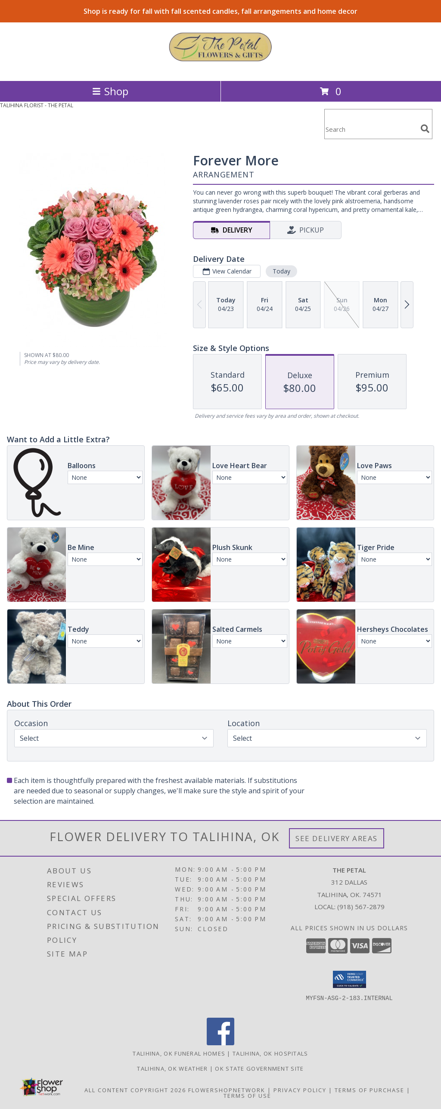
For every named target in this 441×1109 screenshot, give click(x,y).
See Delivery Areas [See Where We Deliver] (336, 838)
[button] (349, 979)
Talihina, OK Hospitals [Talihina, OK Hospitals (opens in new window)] (270, 1053)
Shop (110, 91)
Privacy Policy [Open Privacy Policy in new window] (299, 1090)
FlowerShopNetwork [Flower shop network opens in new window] (226, 1090)
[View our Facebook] (220, 1043)
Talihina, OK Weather (172, 1068)
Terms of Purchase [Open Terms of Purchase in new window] (369, 1090)
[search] (425, 129)
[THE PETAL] (220, 68)
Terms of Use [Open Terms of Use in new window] (247, 1096)
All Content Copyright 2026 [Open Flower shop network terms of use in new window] (135, 1090)
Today (281, 271)
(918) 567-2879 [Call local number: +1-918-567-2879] (361, 906)
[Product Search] (371, 129)
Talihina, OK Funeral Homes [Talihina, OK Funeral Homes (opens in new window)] (179, 1053)
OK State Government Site (259, 1068)
